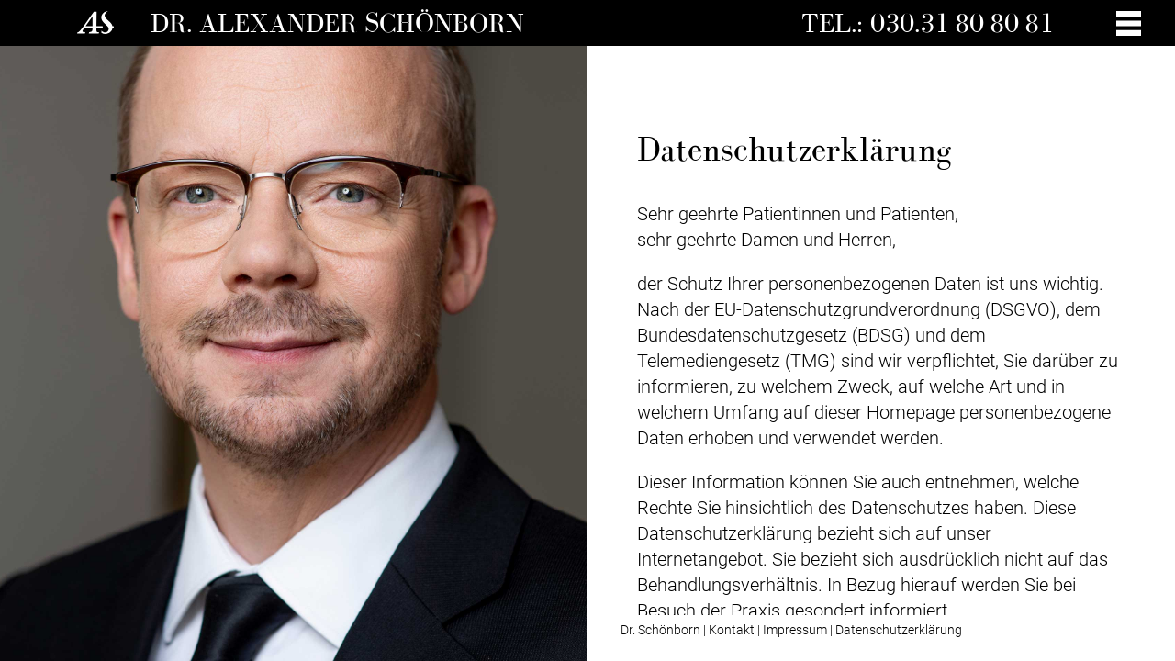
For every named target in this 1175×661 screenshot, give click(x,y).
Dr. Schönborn (660, 629)
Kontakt (732, 629)
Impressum (795, 629)
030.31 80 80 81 (962, 23)
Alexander (281, 23)
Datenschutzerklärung (898, 629)
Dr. (175, 23)
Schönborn (444, 23)
